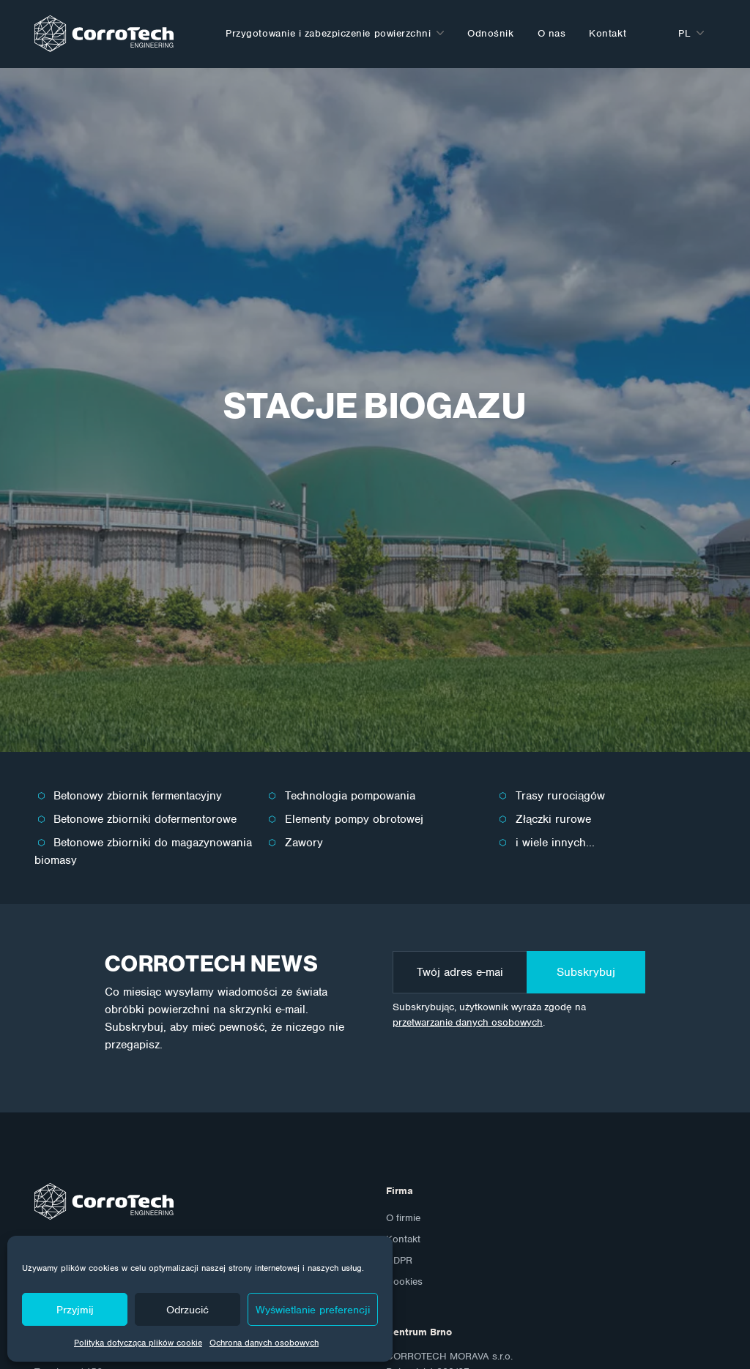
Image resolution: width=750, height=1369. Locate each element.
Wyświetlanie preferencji (313, 1309)
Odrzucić (187, 1309)
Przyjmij (75, 1309)
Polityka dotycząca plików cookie (138, 1343)
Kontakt (607, 33)
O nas (552, 33)
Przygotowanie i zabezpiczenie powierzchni (328, 33)
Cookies (404, 1281)
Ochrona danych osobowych (264, 1343)
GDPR (399, 1260)
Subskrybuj (586, 972)
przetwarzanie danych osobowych (468, 1022)
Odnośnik (490, 33)
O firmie (403, 1218)
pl (684, 33)
